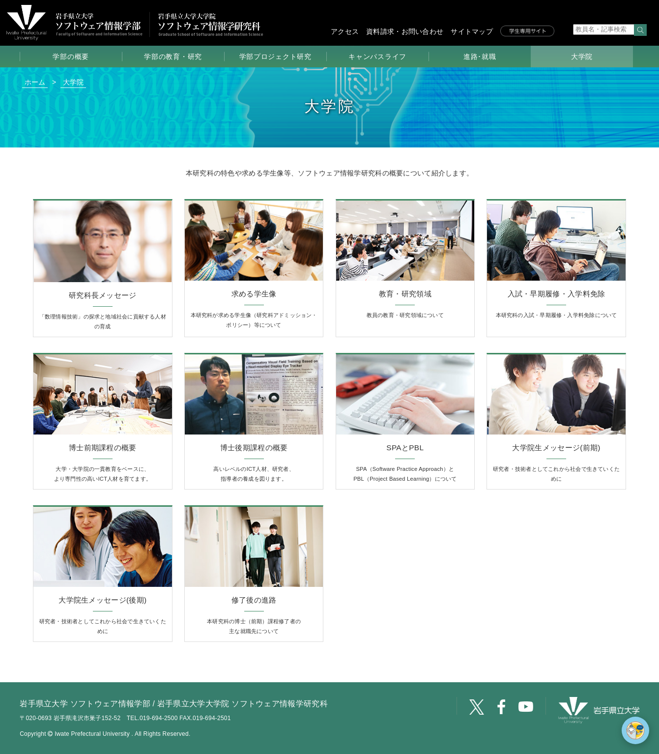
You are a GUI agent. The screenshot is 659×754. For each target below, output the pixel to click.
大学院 (582, 56)
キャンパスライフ (377, 56)
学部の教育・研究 (173, 56)
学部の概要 (71, 56)
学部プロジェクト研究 (275, 56)
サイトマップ (472, 31)
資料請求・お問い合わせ (404, 31)
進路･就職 (479, 56)
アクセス (345, 31)
